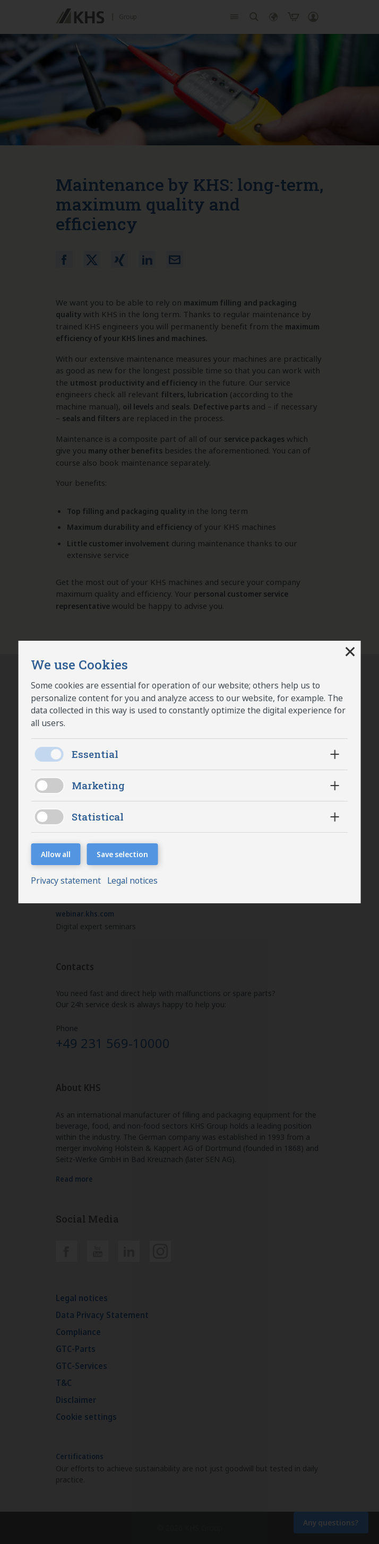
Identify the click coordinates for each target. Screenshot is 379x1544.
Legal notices (135, 881)
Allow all (56, 854)
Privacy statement (68, 881)
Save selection (123, 854)
